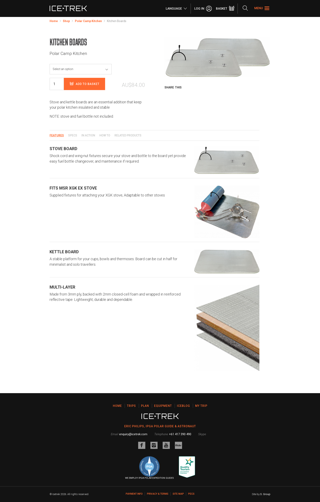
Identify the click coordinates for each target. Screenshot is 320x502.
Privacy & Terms (157, 493)
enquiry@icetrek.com (133, 434)
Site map (178, 493)
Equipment (163, 405)
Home (54, 21)
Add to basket (84, 84)
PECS (191, 493)
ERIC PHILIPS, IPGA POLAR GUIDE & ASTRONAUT (160, 426)
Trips (131, 405)
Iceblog (183, 405)
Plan (145, 405)
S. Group (265, 494)
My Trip (201, 405)
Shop (66, 21)
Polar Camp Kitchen (88, 21)
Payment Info (134, 493)
